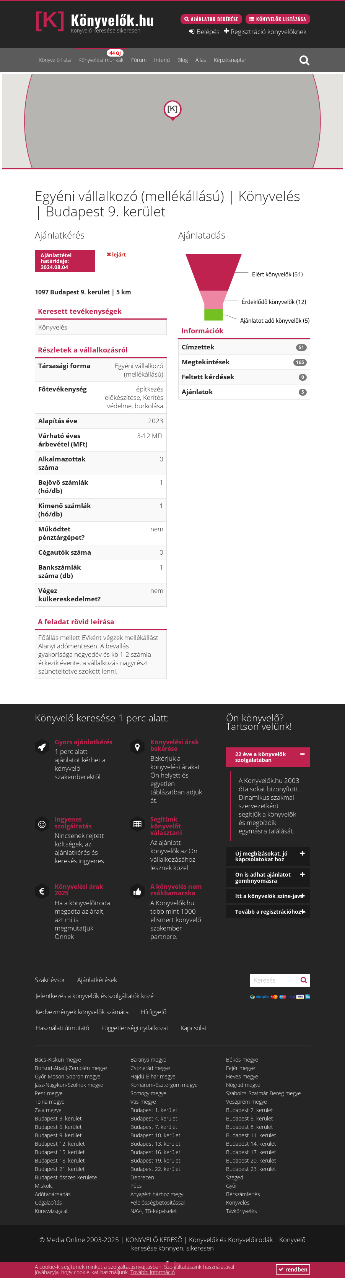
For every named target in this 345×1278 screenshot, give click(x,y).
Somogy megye (148, 1093)
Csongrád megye (150, 1068)
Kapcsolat (194, 1028)
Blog (182, 59)
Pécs (136, 1185)
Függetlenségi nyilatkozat (134, 1028)
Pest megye (49, 1093)
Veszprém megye (246, 1101)
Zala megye (48, 1110)
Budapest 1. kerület (153, 1110)
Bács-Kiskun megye (58, 1059)
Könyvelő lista (55, 59)
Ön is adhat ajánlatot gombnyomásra (263, 877)
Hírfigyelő (153, 1012)
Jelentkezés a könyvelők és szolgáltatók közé (95, 996)
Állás (200, 59)
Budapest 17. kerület (251, 1152)
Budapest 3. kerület (58, 1118)
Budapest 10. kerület (155, 1135)
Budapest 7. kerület (153, 1126)
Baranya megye (148, 1059)
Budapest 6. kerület (58, 1126)
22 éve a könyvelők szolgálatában (260, 756)
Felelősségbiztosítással (157, 1202)
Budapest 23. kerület (251, 1168)
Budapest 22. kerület (155, 1168)
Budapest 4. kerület (153, 1118)
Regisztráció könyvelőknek (268, 31)
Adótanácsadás (53, 1194)
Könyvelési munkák (101, 56)
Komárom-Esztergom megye (164, 1084)
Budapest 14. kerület (251, 1143)
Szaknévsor (50, 980)
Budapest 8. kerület (249, 1126)
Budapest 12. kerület (60, 1143)
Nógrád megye (243, 1084)
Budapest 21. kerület (60, 1168)
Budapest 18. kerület (60, 1160)
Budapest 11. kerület (251, 1135)
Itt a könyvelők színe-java (269, 896)
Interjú (162, 59)
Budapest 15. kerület (60, 1152)
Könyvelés (238, 1202)
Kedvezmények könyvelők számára (82, 1012)
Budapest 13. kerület (155, 1143)
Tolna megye (50, 1101)
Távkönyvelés (241, 1211)
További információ (152, 1272)
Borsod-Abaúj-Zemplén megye (71, 1068)
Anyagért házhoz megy (156, 1194)
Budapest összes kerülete (66, 1177)
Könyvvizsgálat (51, 1211)
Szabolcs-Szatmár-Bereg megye (263, 1093)
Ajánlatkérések (97, 980)
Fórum (138, 59)
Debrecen (142, 1177)
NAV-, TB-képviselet (153, 1211)
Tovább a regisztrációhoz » (270, 911)
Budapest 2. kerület (249, 1110)
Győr (231, 1185)
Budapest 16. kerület (155, 1152)
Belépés (208, 31)
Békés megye (242, 1059)
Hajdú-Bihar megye (153, 1076)
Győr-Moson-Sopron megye (68, 1076)
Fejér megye (240, 1068)
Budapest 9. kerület (58, 1135)
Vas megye (143, 1101)
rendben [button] (293, 1269)
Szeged (234, 1177)
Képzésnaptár (230, 59)
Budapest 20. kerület (251, 1160)
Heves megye (242, 1076)
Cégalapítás (48, 1202)
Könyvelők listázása (281, 19)
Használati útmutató (62, 1028)
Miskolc (44, 1185)
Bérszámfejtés (243, 1194)
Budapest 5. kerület (249, 1118)
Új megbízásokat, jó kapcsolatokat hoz (261, 856)
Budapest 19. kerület (155, 1160)
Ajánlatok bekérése (214, 19)
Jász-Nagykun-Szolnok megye (69, 1084)
